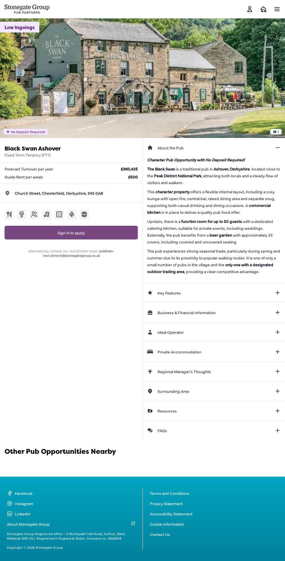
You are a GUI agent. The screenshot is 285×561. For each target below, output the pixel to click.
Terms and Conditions (169, 493)
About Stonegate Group (28, 524)
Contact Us (160, 534)
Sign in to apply (71, 232)
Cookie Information (167, 524)
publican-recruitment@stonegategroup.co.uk (78, 253)
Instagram (20, 503)
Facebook (19, 493)
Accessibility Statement (171, 514)
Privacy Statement (166, 503)
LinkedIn (18, 514)
